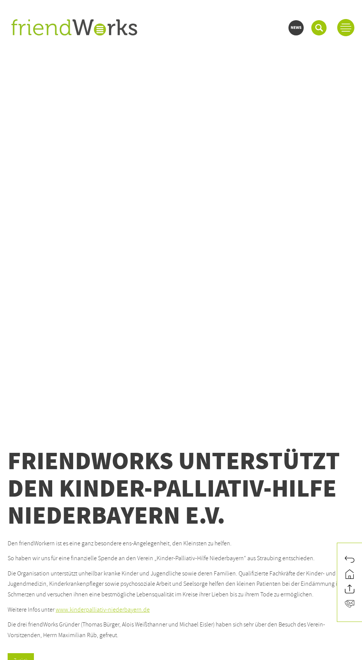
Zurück (21, 303)
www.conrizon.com (32, 574)
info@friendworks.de (36, 508)
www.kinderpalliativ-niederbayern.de (103, 252)
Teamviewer (69, 617)
